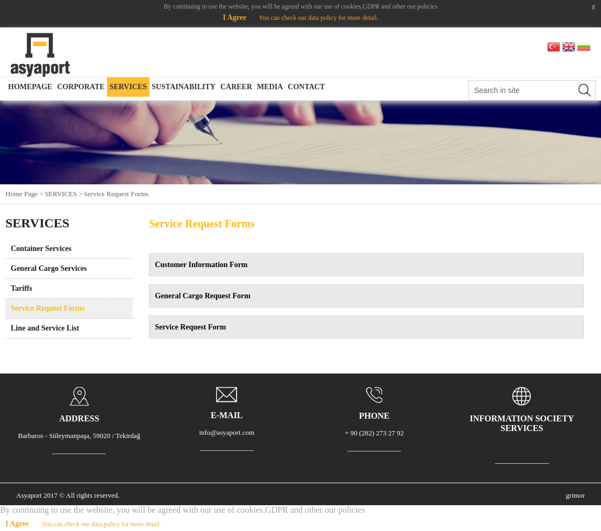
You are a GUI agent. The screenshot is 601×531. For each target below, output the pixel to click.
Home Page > (24, 194)
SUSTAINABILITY (184, 87)
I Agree (234, 17)
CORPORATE (80, 87)
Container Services (41, 249)
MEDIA (270, 87)
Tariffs (21, 288)
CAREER (236, 87)
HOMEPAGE (30, 87)
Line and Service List (45, 328)
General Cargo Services (49, 268)
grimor (575, 495)
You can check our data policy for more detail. (318, 17)
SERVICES (128, 87)
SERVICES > (64, 194)
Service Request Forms (116, 194)
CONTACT (306, 87)
